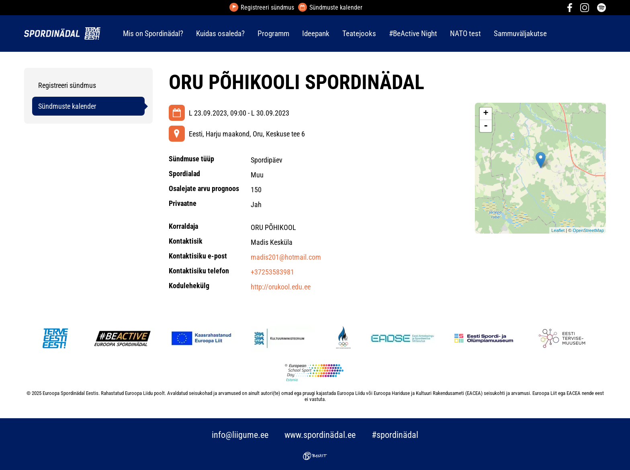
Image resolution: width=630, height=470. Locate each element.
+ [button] (486, 114)
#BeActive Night (413, 33)
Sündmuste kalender (335, 7)
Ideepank (315, 33)
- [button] (486, 126)
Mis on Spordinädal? (153, 33)
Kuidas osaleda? (220, 33)
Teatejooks (359, 33)
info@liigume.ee (240, 435)
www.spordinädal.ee (320, 435)
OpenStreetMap (588, 230)
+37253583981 (272, 272)
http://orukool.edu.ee (281, 287)
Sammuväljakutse (520, 33)
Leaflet (558, 230)
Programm (273, 33)
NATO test (465, 33)
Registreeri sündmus (267, 7)
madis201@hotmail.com (286, 257)
